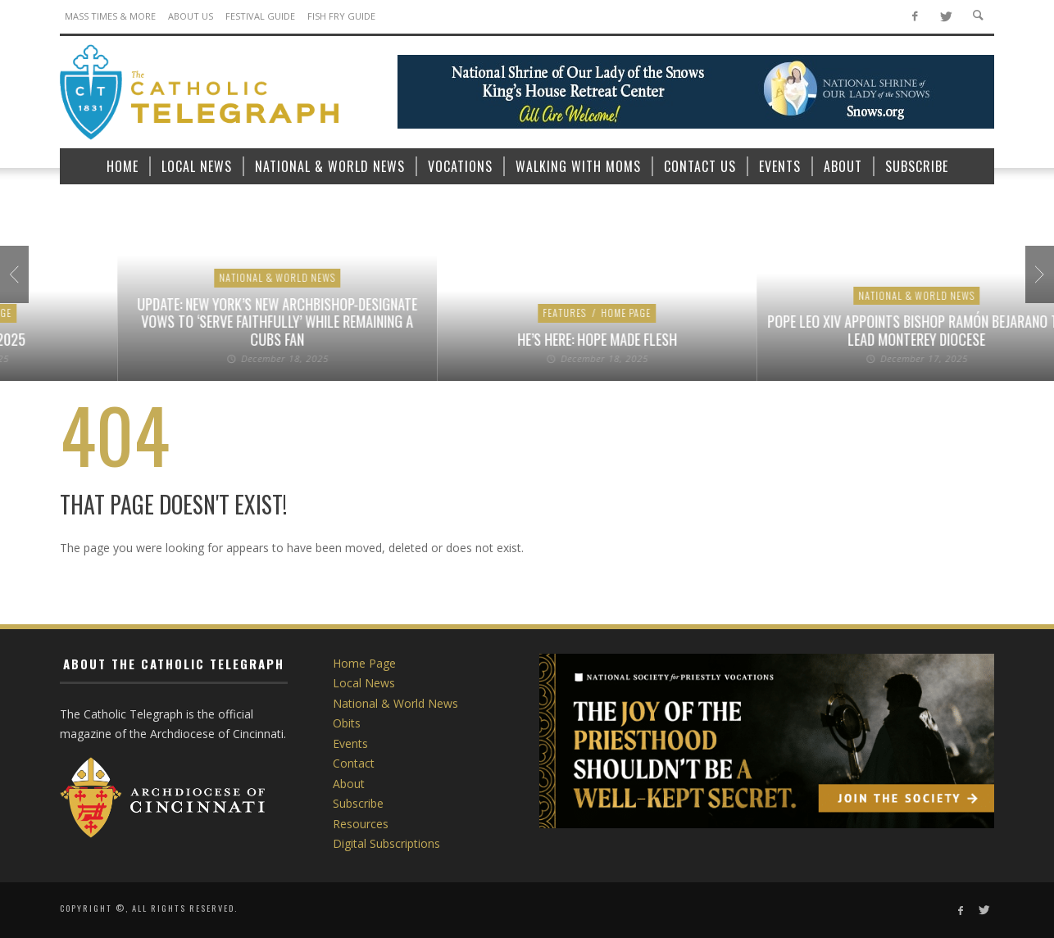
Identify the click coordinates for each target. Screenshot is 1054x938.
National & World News (479, 295)
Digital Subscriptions (386, 843)
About (349, 783)
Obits (347, 723)
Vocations (192, 295)
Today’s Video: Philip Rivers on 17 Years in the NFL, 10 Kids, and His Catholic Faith (160, 330)
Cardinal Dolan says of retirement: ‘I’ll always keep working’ (480, 330)
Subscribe (358, 803)
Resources (360, 824)
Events (350, 743)
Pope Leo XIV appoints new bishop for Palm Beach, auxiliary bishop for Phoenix (799, 330)
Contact (354, 763)
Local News (364, 683)
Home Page (127, 295)
